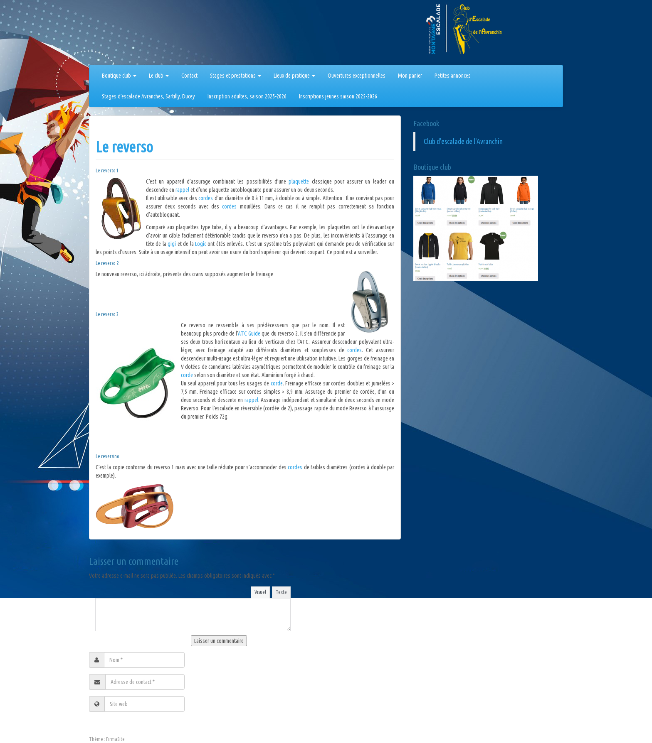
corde (187, 375)
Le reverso (124, 146)
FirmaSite (115, 739)
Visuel (260, 592)
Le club (159, 75)
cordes (206, 198)
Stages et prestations (235, 75)
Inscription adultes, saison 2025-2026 (246, 96)
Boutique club (119, 75)
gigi (172, 243)
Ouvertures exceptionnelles (356, 75)
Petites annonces (453, 75)
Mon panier (410, 75)
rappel (182, 189)
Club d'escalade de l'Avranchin (463, 141)
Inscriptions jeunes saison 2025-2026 (338, 96)
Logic (201, 243)
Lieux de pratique (294, 75)
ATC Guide (249, 333)
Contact (189, 75)
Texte (281, 592)
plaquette (300, 181)
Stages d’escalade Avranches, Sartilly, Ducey (148, 96)
